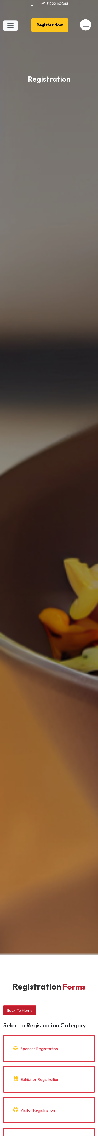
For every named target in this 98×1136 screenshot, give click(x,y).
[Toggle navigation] (10, 25)
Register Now (50, 24)
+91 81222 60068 (54, 3)
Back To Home (20, 1010)
